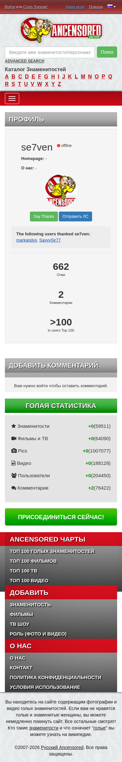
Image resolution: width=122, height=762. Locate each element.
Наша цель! (75, 7)
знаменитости (43, 727)
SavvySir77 (50, 240)
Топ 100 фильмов (33, 561)
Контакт (21, 667)
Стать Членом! (35, 7)
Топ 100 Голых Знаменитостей (52, 551)
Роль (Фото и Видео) (38, 634)
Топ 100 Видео (29, 580)
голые (99, 727)
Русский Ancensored (62, 747)
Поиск (107, 52)
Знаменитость (30, 604)
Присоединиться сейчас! (61, 517)
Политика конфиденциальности (55, 677)
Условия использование (45, 687)
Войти (10, 7)
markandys (26, 240)
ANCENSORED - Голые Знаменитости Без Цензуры (61, 30)
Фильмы (21, 614)
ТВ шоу (19, 624)
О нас (17, 658)
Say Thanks (44, 216)
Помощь (96, 7)
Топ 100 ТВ (23, 570)
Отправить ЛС (75, 216)
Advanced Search (24, 61)
